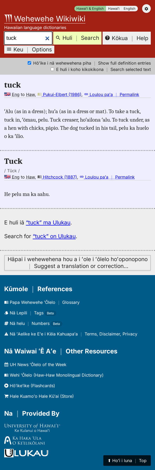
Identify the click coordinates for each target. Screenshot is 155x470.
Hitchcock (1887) (57, 177)
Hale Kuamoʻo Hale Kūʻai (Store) (39, 396)
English (129, 9)
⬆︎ (127, 460)
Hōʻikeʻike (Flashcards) (29, 385)
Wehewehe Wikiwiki (44, 18)
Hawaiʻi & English (90, 9)
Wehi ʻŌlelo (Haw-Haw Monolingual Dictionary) (54, 375)
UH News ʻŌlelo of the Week (35, 364)
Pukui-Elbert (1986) (59, 94)
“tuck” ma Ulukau (48, 222)
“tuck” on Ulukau (54, 236)
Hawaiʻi (113, 9)
